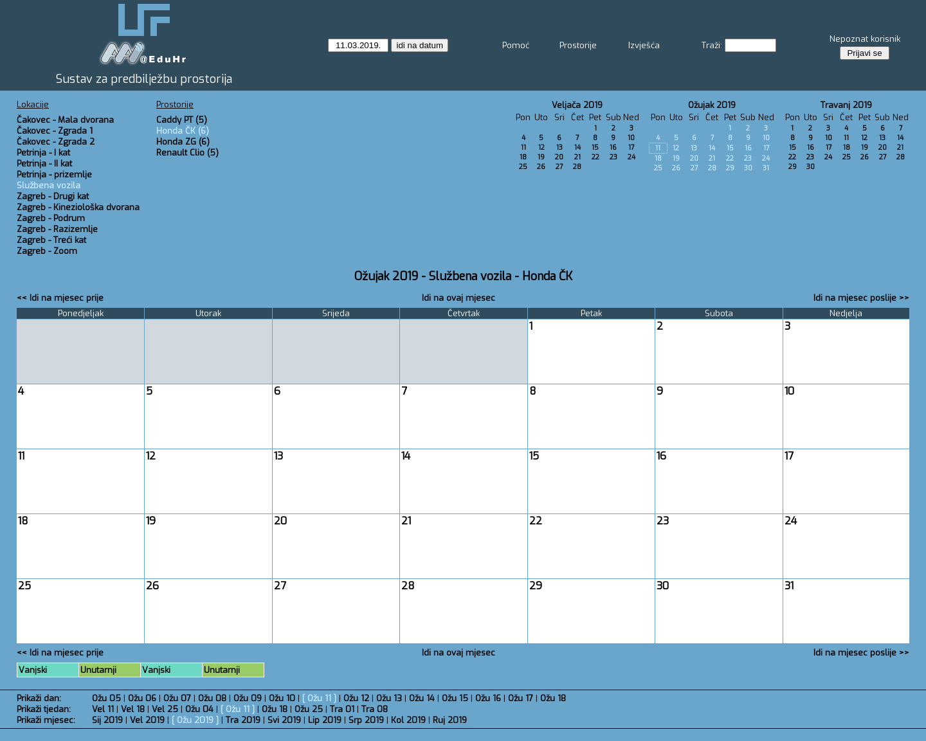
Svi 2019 (284, 720)
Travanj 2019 (846, 105)
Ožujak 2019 (712, 105)
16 (613, 147)
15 (595, 147)
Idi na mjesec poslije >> (861, 297)
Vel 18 (133, 709)
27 (559, 167)
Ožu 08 (212, 698)
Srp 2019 (366, 720)
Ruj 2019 (450, 720)
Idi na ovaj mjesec (458, 297)
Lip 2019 (324, 720)
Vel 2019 (147, 720)
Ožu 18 (553, 698)
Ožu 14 (422, 698)
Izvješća (644, 45)
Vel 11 (103, 709)
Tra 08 (374, 709)
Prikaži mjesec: (46, 720)
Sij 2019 (107, 720)
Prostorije (578, 45)
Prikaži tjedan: (44, 709)
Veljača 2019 (577, 105)
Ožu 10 (282, 698)
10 (631, 138)
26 (541, 167)
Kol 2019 (408, 720)
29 (730, 168)
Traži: (712, 45)
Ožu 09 (247, 698)
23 (613, 157)
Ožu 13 (389, 698)
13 (559, 147)
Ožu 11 (319, 698)
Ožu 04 (199, 709)
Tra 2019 (243, 720)
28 (577, 167)
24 (631, 157)
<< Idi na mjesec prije (60, 297)
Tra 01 (342, 709)
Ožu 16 (488, 698)
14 (577, 147)
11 (523, 147)
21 (577, 157)
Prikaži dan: (39, 698)
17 (631, 147)
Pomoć (515, 45)
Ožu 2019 (195, 720)
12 (541, 147)
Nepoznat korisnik (865, 38)
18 (523, 157)
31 (766, 168)
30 (748, 168)
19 (541, 157)
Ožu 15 (455, 698)
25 (523, 167)
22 (595, 157)
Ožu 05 (106, 698)
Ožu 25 (309, 709)
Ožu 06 (142, 698)
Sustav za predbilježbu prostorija (144, 79)
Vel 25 (165, 709)
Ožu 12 (356, 698)
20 (559, 157)
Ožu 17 (520, 698)
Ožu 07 (177, 698)
